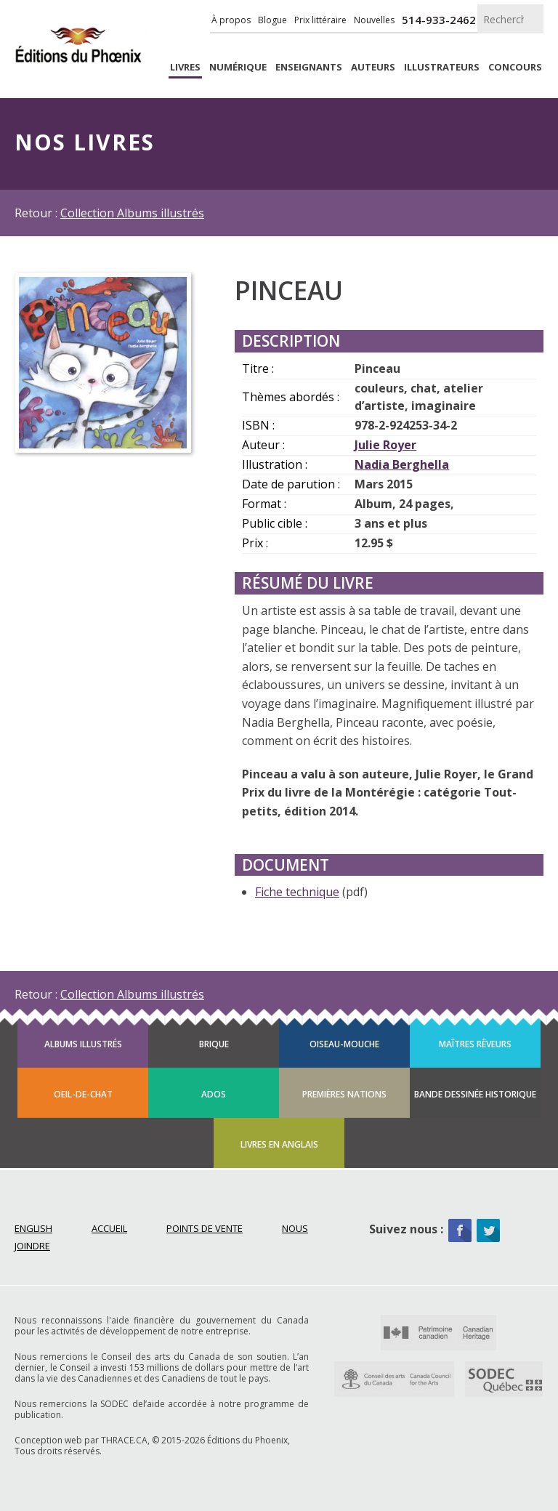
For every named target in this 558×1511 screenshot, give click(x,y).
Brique (214, 1044)
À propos (231, 20)
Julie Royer (385, 445)
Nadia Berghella (402, 464)
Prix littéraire (320, 20)
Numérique (238, 67)
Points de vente (204, 1228)
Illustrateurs (442, 67)
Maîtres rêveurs (475, 1044)
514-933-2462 (439, 19)
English (33, 1228)
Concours (515, 67)
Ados (213, 1094)
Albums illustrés (83, 1044)
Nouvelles (374, 20)
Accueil (109, 1228)
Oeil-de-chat (83, 1094)
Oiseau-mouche (344, 1044)
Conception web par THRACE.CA (81, 1440)
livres (185, 67)
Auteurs (373, 67)
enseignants (308, 67)
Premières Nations (344, 1094)
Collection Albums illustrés (132, 213)
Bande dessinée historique (475, 1094)
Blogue (272, 20)
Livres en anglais (279, 1144)
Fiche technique (297, 892)
